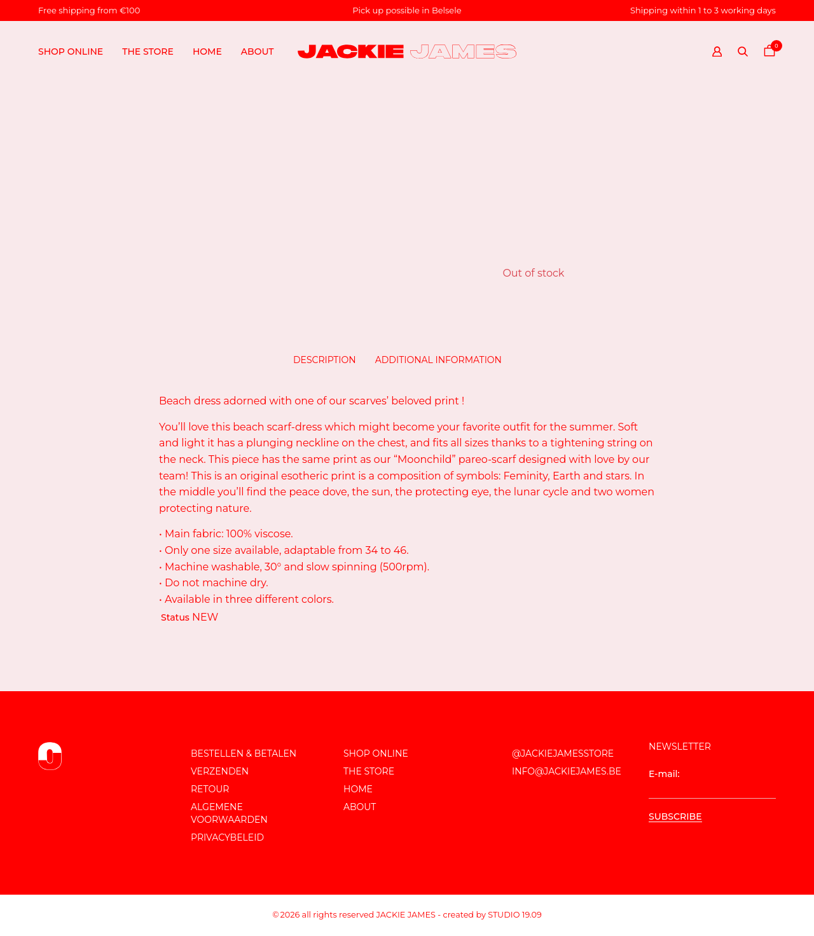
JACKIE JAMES (406, 914)
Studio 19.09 (515, 914)
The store (148, 51)
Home (207, 51)
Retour (210, 789)
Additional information (438, 360)
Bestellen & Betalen (243, 753)
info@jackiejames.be (566, 771)
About (257, 51)
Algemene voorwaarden (229, 813)
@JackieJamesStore (563, 753)
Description (324, 360)
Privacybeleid (227, 837)
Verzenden (220, 771)
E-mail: (712, 783)
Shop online (70, 51)
